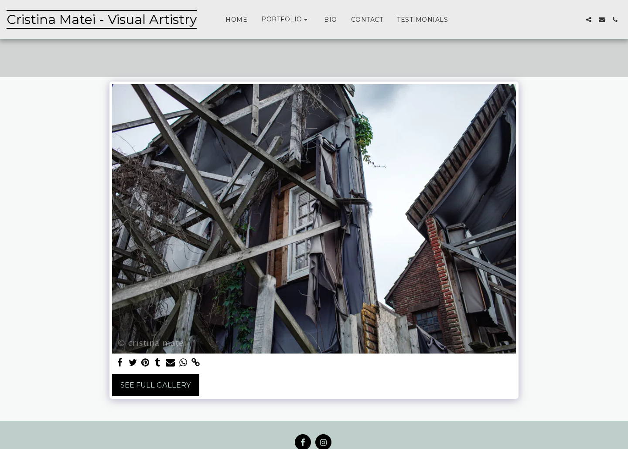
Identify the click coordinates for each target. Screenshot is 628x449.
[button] (286, 19)
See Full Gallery (155, 385)
